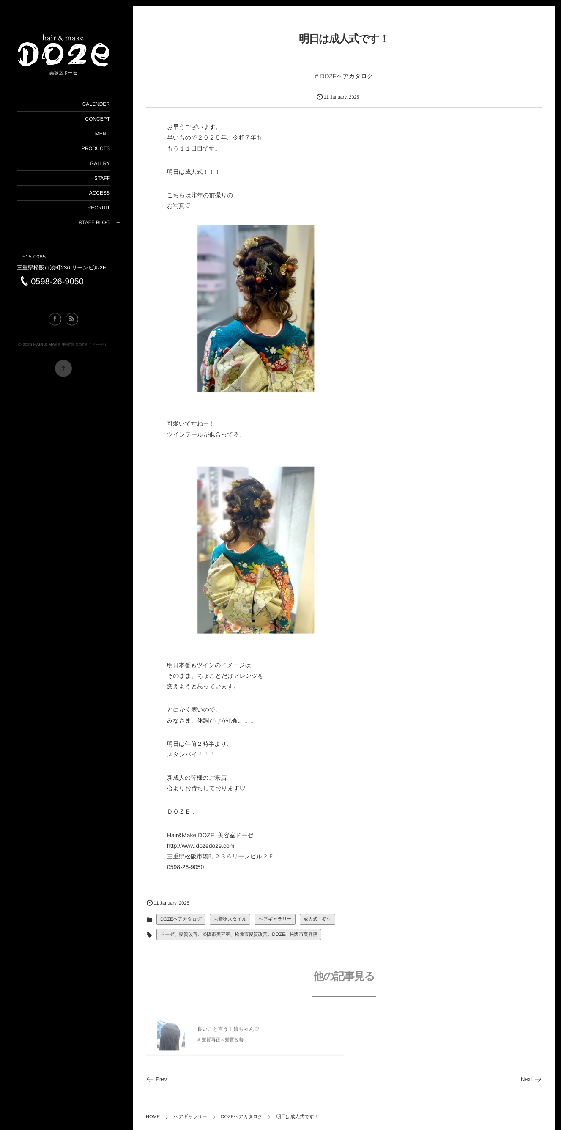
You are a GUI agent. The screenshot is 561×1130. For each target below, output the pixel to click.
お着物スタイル (229, 919)
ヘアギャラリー (275, 919)
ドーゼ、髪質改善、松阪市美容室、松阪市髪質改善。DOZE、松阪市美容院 (238, 934)
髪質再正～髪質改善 (223, 1044)
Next (531, 1079)
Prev (156, 1079)
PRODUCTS (96, 148)
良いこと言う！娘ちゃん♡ (228, 1033)
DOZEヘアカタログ (346, 76)
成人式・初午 (317, 919)
